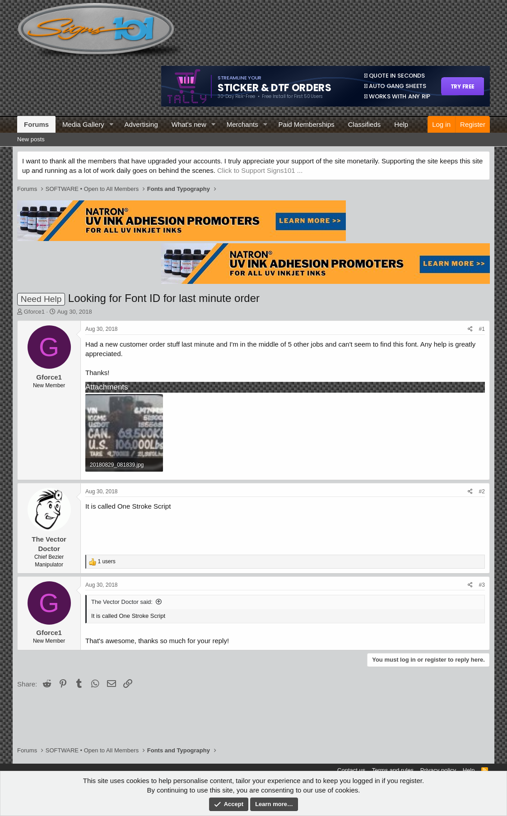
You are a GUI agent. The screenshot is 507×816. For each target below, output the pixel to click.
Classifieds (364, 124)
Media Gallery (83, 124)
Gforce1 (34, 311)
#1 (482, 329)
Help (401, 124)
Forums (36, 124)
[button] (111, 124)
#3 (482, 585)
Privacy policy (438, 770)
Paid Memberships (307, 124)
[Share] (470, 329)
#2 (482, 491)
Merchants (242, 124)
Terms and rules (393, 770)
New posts (31, 139)
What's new (189, 124)
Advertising (141, 124)
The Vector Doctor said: (122, 601)
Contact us (351, 770)
